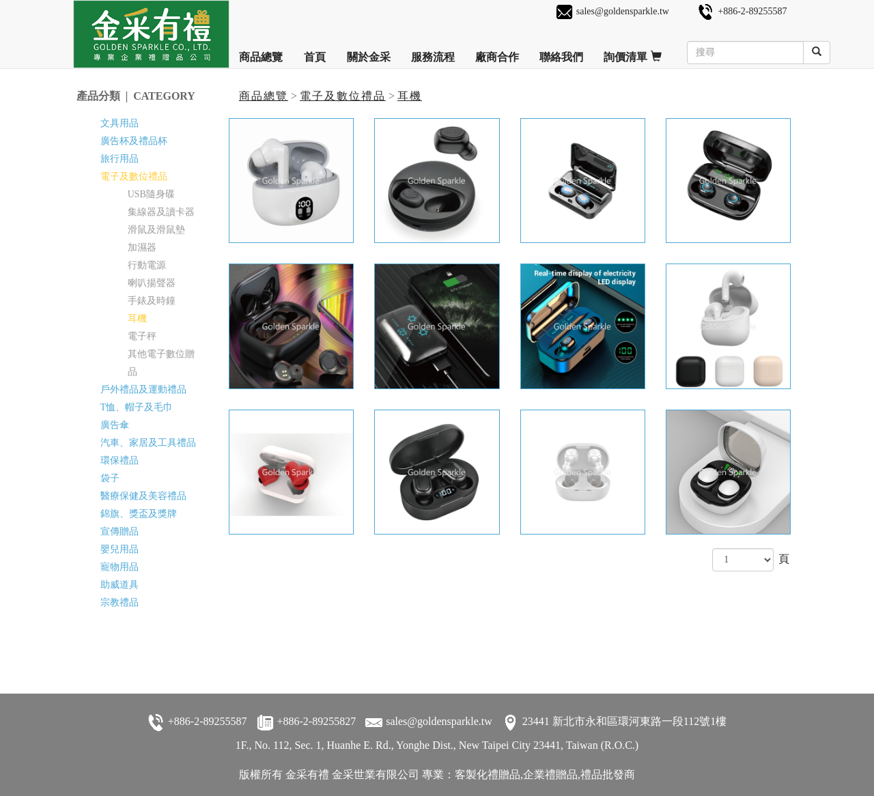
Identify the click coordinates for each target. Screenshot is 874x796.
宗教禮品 (119, 602)
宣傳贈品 (119, 531)
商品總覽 (261, 52)
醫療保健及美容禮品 (143, 496)
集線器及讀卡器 (161, 212)
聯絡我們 (561, 52)
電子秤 (142, 336)
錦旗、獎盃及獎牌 (138, 514)
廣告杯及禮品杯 (133, 141)
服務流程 (433, 52)
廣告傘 (114, 425)
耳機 (409, 96)
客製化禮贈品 (487, 774)
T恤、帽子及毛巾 (136, 407)
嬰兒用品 (119, 549)
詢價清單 (633, 52)
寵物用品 (119, 567)
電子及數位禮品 (343, 96)
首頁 (314, 52)
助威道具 (119, 585)
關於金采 (369, 52)
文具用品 (119, 123)
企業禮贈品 (550, 774)
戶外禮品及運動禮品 (143, 389)
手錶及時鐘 (151, 301)
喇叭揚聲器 (151, 283)
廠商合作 (497, 52)
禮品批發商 (607, 774)
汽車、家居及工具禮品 (148, 443)
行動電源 (147, 265)
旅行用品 (119, 159)
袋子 (109, 478)
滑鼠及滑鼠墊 (156, 230)
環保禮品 (119, 460)
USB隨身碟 (151, 194)
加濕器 (142, 247)
